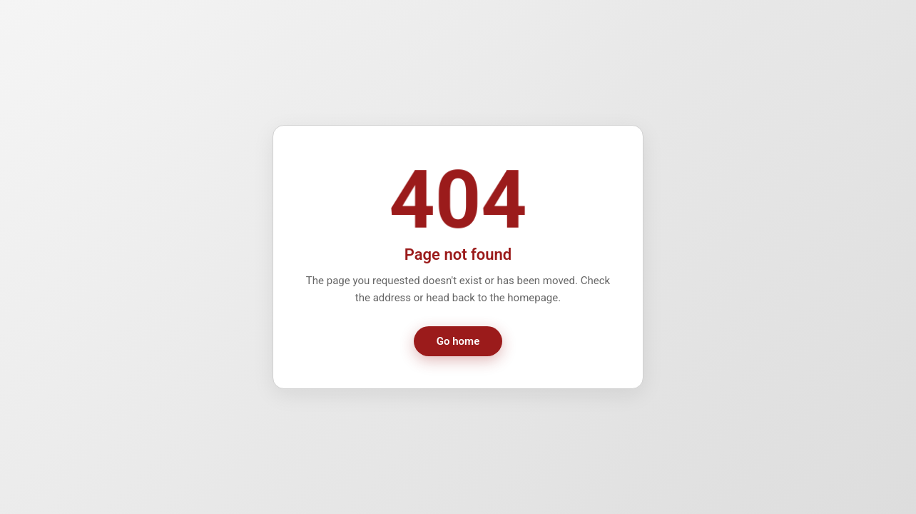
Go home (458, 341)
